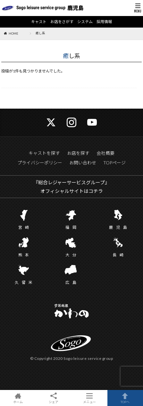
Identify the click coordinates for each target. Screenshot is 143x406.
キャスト (38, 22)
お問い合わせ (82, 162)
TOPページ (114, 162)
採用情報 (104, 22)
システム (85, 22)
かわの (71, 312)
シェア (54, 398)
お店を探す (78, 153)
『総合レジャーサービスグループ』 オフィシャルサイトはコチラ (71, 186)
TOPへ (125, 398)
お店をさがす (61, 22)
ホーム (18, 398)
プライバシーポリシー (39, 162)
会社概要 (105, 153)
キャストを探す (44, 153)
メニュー (89, 398)
